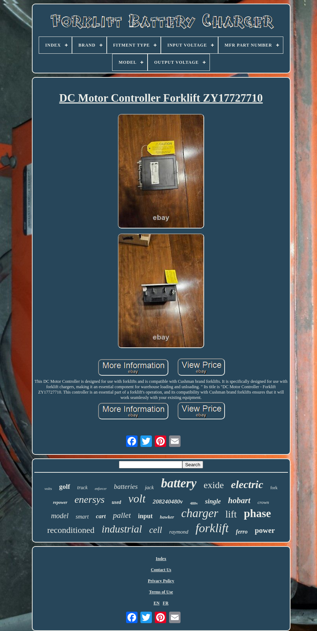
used (116, 502)
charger (199, 513)
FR (165, 603)
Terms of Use (161, 591)
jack (149, 487)
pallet (122, 515)
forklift (212, 528)
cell (155, 530)
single (213, 501)
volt (136, 498)
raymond (178, 532)
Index (161, 558)
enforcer (101, 489)
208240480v (168, 501)
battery (178, 483)
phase (257, 513)
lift (231, 514)
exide (214, 485)
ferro (242, 532)
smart (82, 517)
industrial (122, 529)
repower (60, 502)
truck (82, 487)
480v (194, 503)
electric (247, 484)
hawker (167, 517)
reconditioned (71, 530)
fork (274, 487)
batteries (126, 486)
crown (263, 502)
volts (48, 488)
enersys (90, 499)
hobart (239, 500)
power (265, 530)
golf (64, 486)
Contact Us (161, 569)
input (145, 516)
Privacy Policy (161, 580)
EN (157, 603)
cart (101, 516)
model (59, 516)
